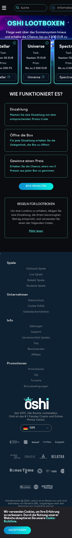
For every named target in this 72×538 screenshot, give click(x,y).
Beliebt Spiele (36, 280)
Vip (36, 375)
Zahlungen (36, 326)
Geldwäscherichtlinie (36, 311)
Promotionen (36, 369)
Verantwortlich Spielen (36, 337)
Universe (36, 77)
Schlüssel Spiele (36, 268)
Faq (36, 343)
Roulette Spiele (36, 286)
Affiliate (36, 354)
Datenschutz (36, 300)
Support (36, 332)
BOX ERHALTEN (36, 186)
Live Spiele (36, 274)
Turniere (36, 380)
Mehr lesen (36, 231)
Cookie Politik (36, 306)
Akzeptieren (17, 530)
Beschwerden (36, 349)
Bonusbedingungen (36, 386)
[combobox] (36, 428)
